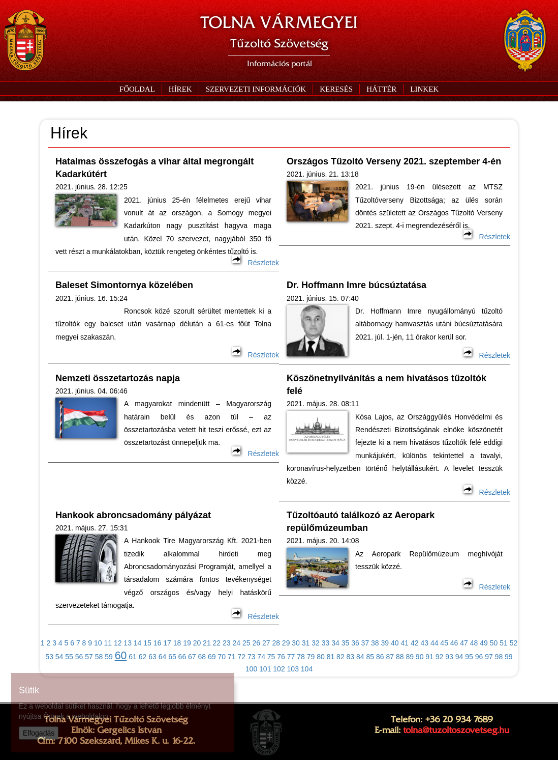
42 (415, 643)
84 (360, 657)
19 (187, 643)
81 (331, 657)
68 (202, 657)
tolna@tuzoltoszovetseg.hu (456, 730)
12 (118, 643)
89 (410, 657)
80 (321, 657)
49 (484, 643)
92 (440, 657)
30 (296, 643)
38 (375, 643)
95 (469, 657)
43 (424, 643)
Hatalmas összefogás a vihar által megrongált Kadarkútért (154, 167)
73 (251, 657)
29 (286, 643)
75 (271, 657)
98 (499, 657)
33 (326, 643)
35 (346, 643)
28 (276, 643)
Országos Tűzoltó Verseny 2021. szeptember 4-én (394, 161)
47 (464, 643)
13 (127, 643)
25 (246, 643)
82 (340, 657)
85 (370, 657)
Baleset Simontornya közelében (124, 285)
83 (351, 657)
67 (192, 657)
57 (89, 657)
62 (143, 657)
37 (365, 643)
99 (509, 657)
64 (163, 657)
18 (177, 643)
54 (59, 657)
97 (489, 657)
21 (207, 643)
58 (99, 657)
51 (504, 643)
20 (197, 643)
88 (400, 657)
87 (390, 657)
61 (133, 657)
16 (157, 643)
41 (404, 643)
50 (494, 643)
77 (291, 657)
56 (79, 657)
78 (301, 657)
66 (182, 657)
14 (138, 643)
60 (121, 656)
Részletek (255, 263)
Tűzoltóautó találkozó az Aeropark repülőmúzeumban (361, 521)
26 (256, 643)
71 (232, 657)
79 (311, 657)
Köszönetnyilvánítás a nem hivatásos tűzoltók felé (386, 384)
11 (108, 643)
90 (420, 657)
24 (237, 643)
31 (306, 643)
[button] (256, 89)
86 (380, 657)
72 (241, 657)
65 (172, 657)
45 (444, 643)
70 (222, 657)
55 (69, 657)
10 (98, 643)
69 (212, 657)
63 (152, 657)
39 (385, 643)
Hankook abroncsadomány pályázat (133, 515)
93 (449, 657)
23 (227, 643)
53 (49, 657)
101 (265, 669)
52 (514, 643)
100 (251, 669)
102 (279, 669)
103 (293, 669)
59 (109, 657)
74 (261, 657)
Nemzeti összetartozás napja (117, 378)
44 (434, 643)
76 (281, 657)
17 (167, 643)
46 (454, 643)
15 (147, 643)
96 (479, 657)
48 (474, 643)
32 (316, 643)
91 (429, 657)
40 (395, 643)
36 (355, 643)
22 (217, 643)
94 (459, 657)
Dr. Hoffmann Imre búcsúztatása (356, 285)
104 (307, 669)
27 (266, 643)
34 (335, 643)
